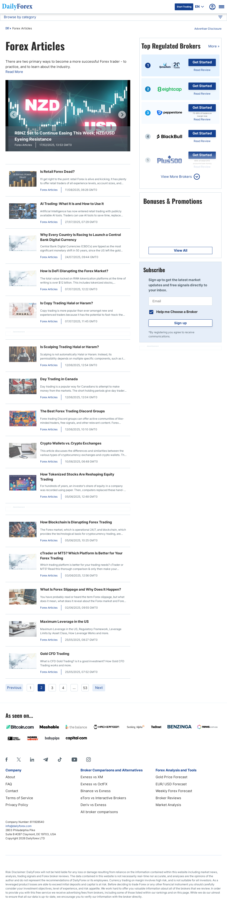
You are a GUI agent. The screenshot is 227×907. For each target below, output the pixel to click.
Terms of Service (19, 798)
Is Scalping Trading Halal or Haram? (69, 347)
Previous (14, 687)
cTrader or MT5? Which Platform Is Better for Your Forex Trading (81, 556)
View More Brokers (176, 176)
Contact (11, 791)
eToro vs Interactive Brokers (103, 798)
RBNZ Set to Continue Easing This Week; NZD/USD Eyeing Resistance (65, 136)
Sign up (180, 323)
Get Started (202, 62)
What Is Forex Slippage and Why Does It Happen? (80, 589)
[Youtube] (74, 759)
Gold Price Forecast (171, 777)
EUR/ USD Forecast (171, 784)
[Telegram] (45, 759)
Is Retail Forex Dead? (57, 171)
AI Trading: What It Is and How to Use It (72, 204)
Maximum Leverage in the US (64, 621)
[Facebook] (6, 759)
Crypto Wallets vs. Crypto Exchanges (70, 443)
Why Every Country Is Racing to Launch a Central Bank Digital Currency (80, 237)
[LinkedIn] (32, 759)
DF (7, 28)
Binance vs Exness (96, 791)
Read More (14, 72)
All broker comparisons (99, 812)
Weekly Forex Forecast (174, 791)
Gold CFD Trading (54, 653)
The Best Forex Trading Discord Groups (72, 411)
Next (99, 687)
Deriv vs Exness (93, 805)
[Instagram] (88, 759)
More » (213, 46)
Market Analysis (168, 805)
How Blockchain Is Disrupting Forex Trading (76, 522)
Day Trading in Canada (59, 379)
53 (85, 688)
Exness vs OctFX (94, 784)
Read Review (202, 70)
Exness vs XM (92, 777)
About (10, 777)
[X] (19, 759)
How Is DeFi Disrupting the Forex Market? (74, 271)
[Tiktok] (60, 759)
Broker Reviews (168, 798)
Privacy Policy (16, 805)
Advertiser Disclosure (208, 28)
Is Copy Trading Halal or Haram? (66, 303)
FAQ (8, 784)
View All (180, 250)
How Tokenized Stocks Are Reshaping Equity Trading (77, 477)
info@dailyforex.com (18, 826)
